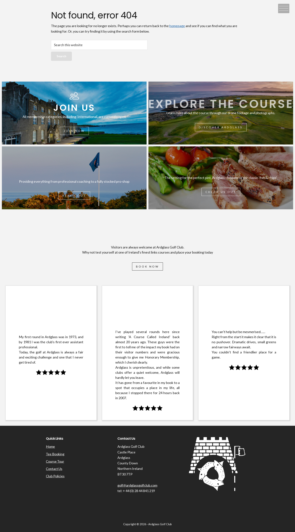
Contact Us (54, 469)
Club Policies (55, 476)
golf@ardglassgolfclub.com (137, 485)
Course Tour (55, 461)
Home (50, 446)
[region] (147, 253)
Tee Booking (55, 454)
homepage (177, 26)
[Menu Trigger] (283, 8)
